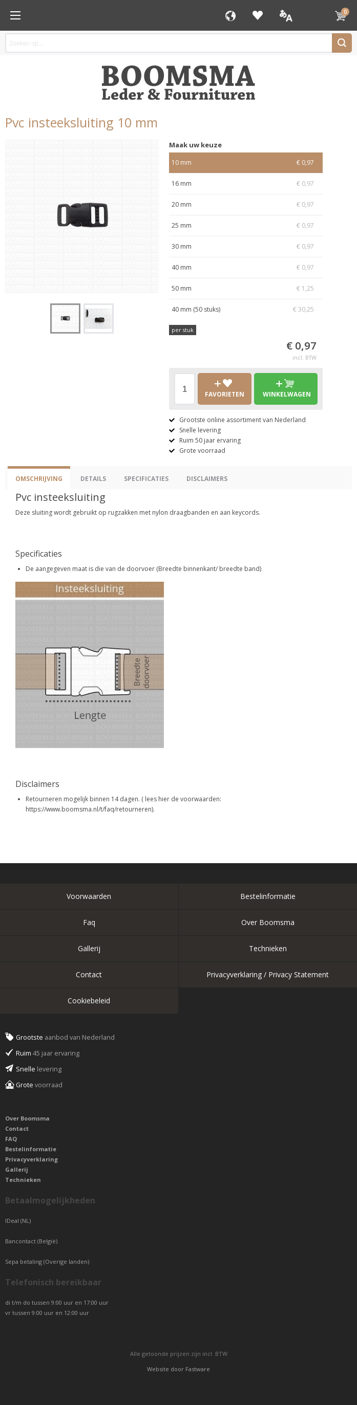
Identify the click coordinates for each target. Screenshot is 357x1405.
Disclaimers (206, 478)
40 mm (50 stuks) (246, 309)
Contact (89, 974)
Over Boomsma (268, 922)
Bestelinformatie (268, 896)
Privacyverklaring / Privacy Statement (267, 974)
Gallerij (89, 948)
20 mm (246, 205)
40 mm (246, 267)
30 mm (246, 247)
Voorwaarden (89, 896)
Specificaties (146, 478)
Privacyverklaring (31, 1159)
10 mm (246, 163)
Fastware (197, 1369)
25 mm (246, 226)
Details (93, 478)
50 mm (246, 288)
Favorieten (257, 15)
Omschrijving (38, 478)
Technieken (268, 948)
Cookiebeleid (89, 1000)
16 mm (246, 184)
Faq (89, 922)
